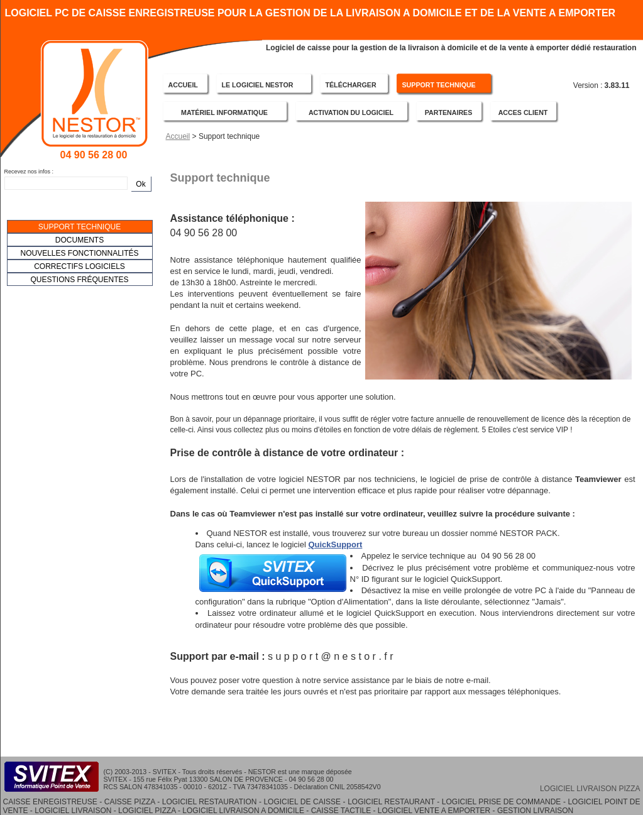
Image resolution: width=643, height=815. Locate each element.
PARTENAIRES (449, 112)
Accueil (178, 136)
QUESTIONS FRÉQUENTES (79, 279)
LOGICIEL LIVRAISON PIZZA (590, 788)
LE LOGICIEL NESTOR (258, 85)
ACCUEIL (183, 85)
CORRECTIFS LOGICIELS (79, 266)
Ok (140, 184)
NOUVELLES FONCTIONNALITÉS (79, 253)
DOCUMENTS (79, 240)
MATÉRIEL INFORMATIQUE (224, 112)
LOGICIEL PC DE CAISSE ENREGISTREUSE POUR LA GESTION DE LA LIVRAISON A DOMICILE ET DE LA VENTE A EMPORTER (310, 12)
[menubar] (79, 253)
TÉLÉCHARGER (351, 85)
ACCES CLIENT (523, 112)
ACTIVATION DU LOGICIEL (351, 112)
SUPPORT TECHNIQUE (439, 85)
